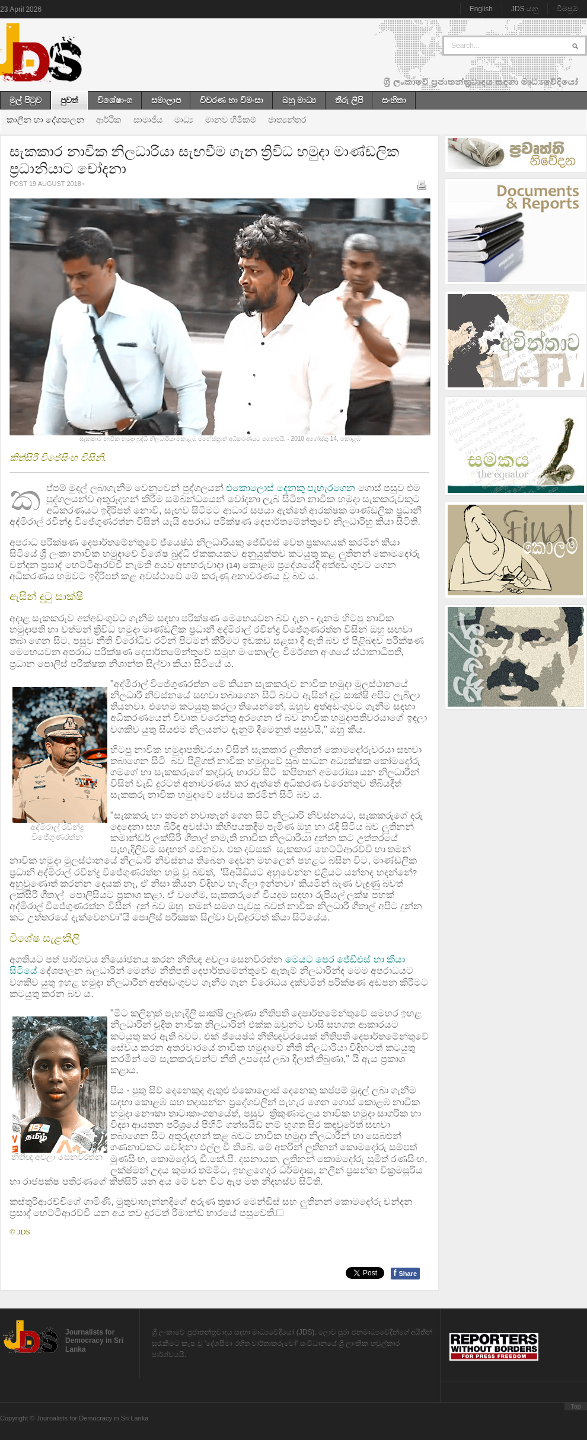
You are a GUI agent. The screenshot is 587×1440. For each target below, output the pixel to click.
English (481, 9)
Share (405, 1273)
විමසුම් (567, 9)
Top (575, 1406)
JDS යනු (524, 9)
